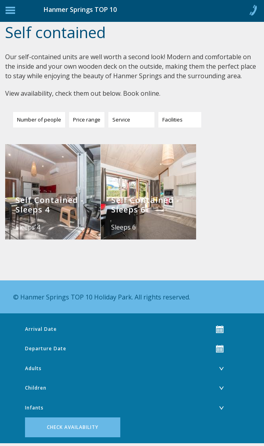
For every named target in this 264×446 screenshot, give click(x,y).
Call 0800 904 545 (253, 12)
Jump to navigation (10, 12)
